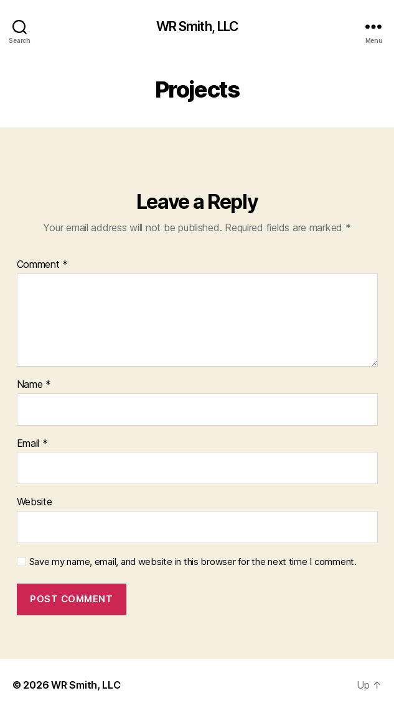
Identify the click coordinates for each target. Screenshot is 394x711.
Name (34, 384)
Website (34, 502)
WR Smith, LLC (197, 26)
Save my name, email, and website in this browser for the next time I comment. (193, 561)
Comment (42, 264)
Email (32, 443)
